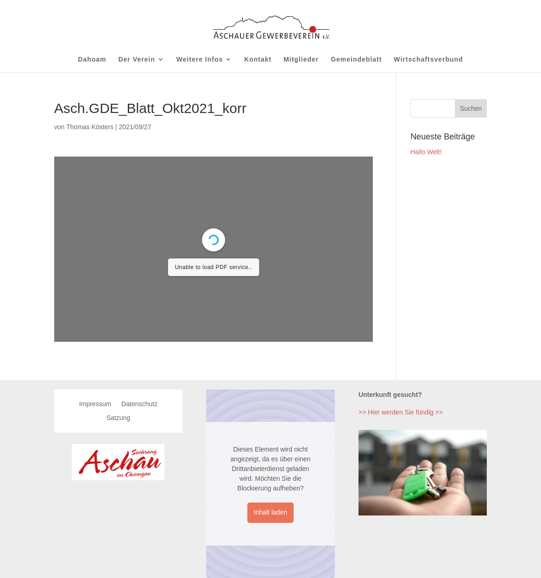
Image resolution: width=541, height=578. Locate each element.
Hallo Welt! (425, 152)
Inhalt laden (270, 512)
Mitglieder (301, 59)
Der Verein (136, 59)
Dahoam (92, 59)
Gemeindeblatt (356, 59)
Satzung (118, 418)
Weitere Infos (199, 59)
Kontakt (257, 59)
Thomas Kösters (89, 127)
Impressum (95, 404)
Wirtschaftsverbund (428, 59)
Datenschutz (139, 404)
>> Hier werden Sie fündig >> (401, 412)
